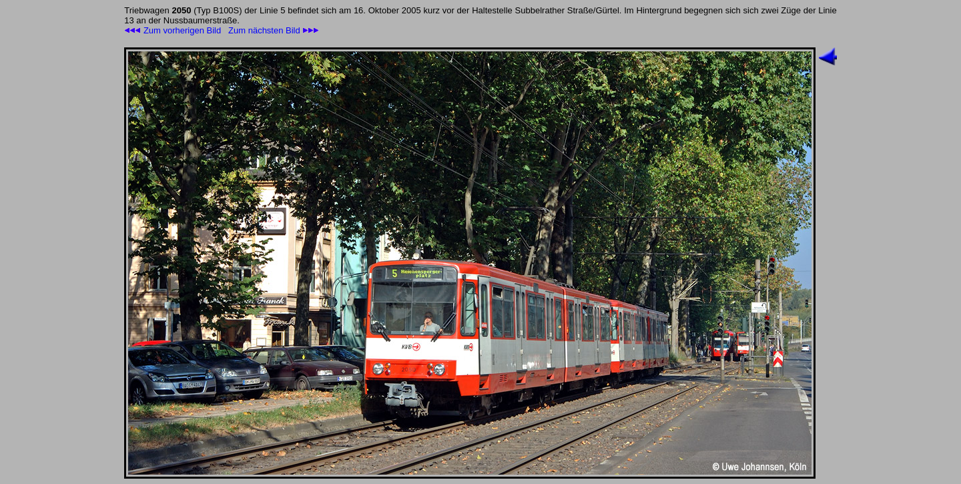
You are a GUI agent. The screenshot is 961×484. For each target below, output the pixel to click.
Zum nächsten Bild (273, 30)
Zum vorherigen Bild (172, 30)
